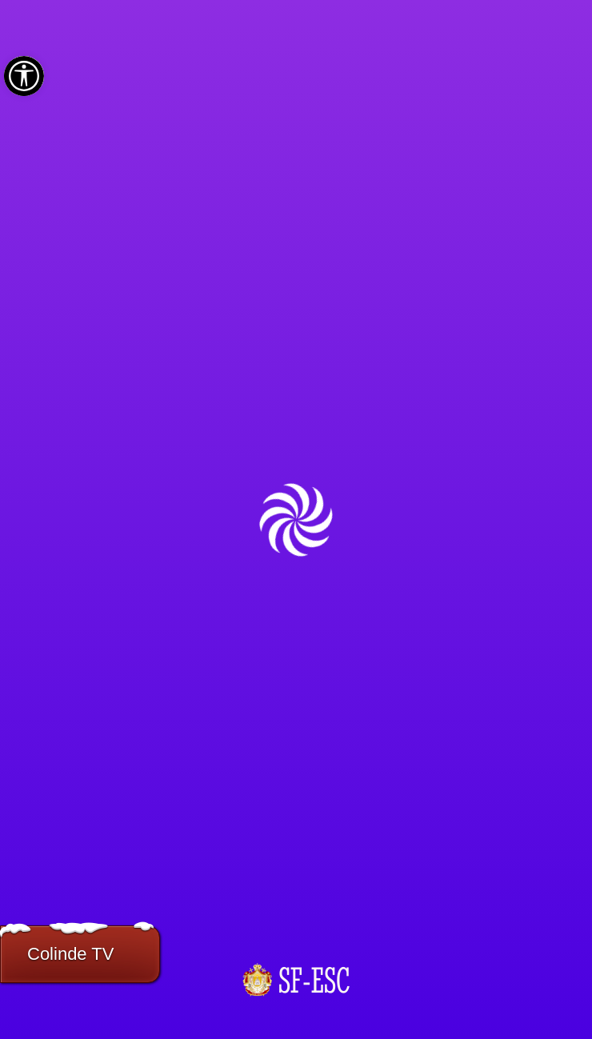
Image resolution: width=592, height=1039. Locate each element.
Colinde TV (70, 954)
